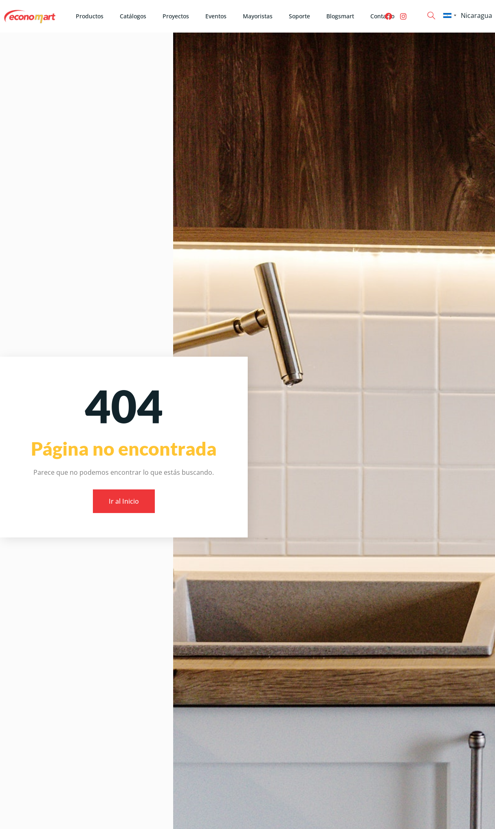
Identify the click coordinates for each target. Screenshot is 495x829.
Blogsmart (340, 16)
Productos (89, 16)
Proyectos (176, 16)
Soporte (299, 16)
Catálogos (133, 16)
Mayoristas (258, 16)
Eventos (216, 16)
